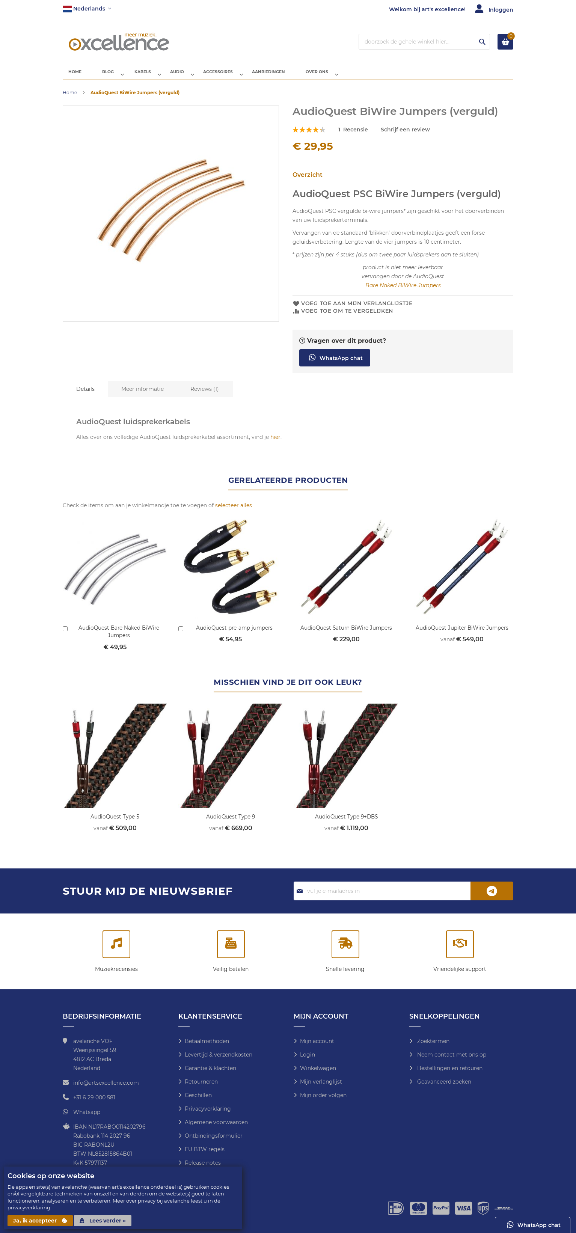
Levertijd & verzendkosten (218, 1054)
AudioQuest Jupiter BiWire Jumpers (462, 633)
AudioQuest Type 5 (115, 822)
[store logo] (119, 42)
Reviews (204, 395)
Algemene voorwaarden (216, 1122)
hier (275, 443)
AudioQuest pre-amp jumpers (234, 633)
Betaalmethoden (207, 1041)
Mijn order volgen (323, 1095)
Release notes (203, 1162)
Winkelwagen (318, 1068)
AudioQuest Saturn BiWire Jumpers (346, 633)
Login (307, 1054)
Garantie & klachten (210, 1068)
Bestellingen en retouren (449, 1068)
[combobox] (424, 42)
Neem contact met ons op (451, 1054)
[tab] (85, 395)
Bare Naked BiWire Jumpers (403, 291)
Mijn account (317, 1041)
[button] (87, 9)
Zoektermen (432, 1041)
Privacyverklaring (208, 1108)
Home (70, 98)
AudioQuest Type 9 (231, 822)
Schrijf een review (405, 135)
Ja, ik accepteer (40, 1220)
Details (85, 395)
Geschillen (198, 1095)
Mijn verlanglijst (321, 1081)
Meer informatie (142, 395)
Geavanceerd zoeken (443, 1081)
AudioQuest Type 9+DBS (346, 822)
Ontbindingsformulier (214, 1135)
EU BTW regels (205, 1149)
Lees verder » (103, 1220)
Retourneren (201, 1081)
